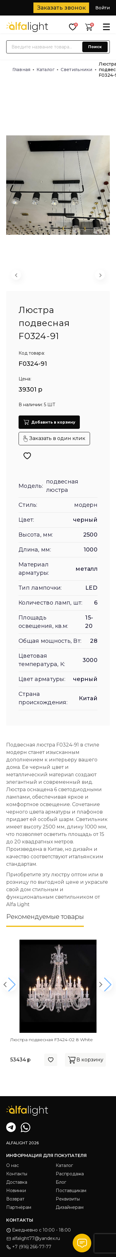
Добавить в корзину (49, 422)
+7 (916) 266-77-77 (28, 1247)
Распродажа (70, 1174)
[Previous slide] (16, 275)
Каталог (47, 69)
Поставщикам (71, 1190)
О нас (12, 1165)
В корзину (85, 1059)
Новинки (16, 1190)
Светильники (78, 69)
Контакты (16, 1174)
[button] (38, 276)
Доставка (16, 1182)
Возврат (15, 1199)
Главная (23, 69)
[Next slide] (100, 275)
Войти (102, 8)
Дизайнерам (70, 1207)
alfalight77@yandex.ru (33, 1238)
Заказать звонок (61, 7)
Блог (61, 1182)
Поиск (95, 46)
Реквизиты (68, 1199)
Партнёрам (18, 1207)
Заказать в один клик (54, 438)
